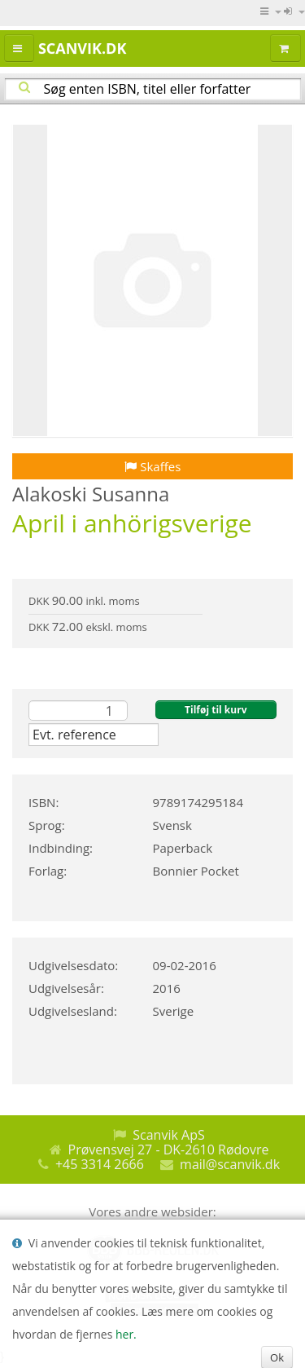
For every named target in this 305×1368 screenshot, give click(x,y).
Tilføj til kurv (215, 710)
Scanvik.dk (82, 48)
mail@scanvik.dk (230, 1164)
